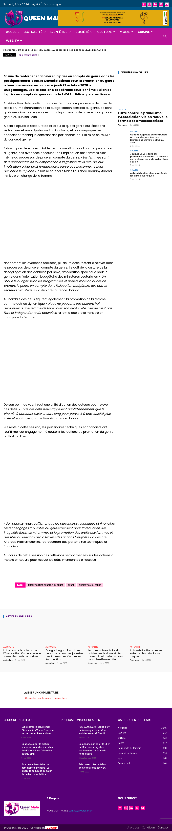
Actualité (9, 55)
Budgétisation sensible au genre (45, 585)
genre (71, 585)
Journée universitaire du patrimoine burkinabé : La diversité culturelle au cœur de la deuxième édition (149, 157)
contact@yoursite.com (81, 810)
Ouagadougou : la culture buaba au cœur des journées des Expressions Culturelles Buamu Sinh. (148, 138)
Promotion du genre (90, 585)
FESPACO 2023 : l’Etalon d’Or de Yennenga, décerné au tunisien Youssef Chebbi (94, 730)
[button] (165, 36)
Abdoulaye (122, 125)
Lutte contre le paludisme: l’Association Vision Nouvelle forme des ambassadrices (142, 117)
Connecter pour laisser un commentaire (46, 698)
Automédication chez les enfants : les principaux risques (149, 174)
